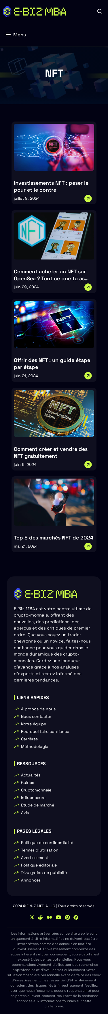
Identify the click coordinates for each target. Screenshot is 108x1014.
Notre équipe (33, 724)
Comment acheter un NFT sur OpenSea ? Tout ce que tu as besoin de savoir (50, 278)
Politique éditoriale (39, 865)
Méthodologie (34, 746)
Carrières (29, 739)
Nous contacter (36, 716)
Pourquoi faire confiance (45, 731)
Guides (27, 782)
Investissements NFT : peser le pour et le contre (51, 186)
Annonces (31, 880)
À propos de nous (38, 709)
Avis (25, 812)
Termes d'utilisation (39, 850)
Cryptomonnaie (36, 790)
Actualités (30, 775)
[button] (100, 11)
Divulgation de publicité (44, 872)
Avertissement (35, 857)
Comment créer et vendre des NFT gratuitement (51, 452)
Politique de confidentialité (47, 842)
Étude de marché (37, 805)
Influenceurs (33, 797)
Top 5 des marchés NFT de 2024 (53, 537)
